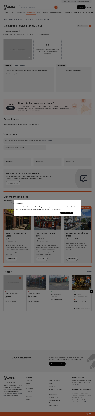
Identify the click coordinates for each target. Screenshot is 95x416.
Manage (77, 212)
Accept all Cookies (67, 212)
